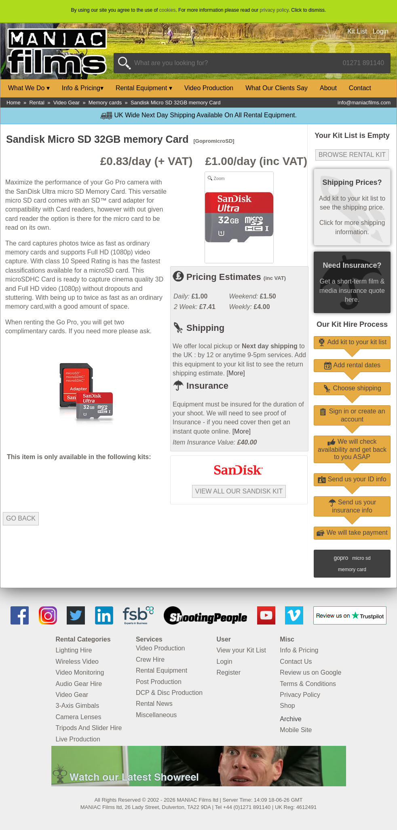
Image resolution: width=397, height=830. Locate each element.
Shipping (198, 328)
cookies (167, 10)
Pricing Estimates (229, 277)
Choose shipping (352, 388)
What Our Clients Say (276, 88)
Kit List (357, 31)
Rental (36, 103)
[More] (235, 373)
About (328, 88)
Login (381, 31)
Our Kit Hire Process (352, 324)
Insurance (200, 386)
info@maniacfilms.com (364, 103)
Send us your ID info (352, 479)
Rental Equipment (144, 88)
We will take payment (352, 532)
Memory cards (105, 103)
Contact (360, 88)
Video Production (209, 88)
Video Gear (66, 103)
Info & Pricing (82, 88)
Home (13, 103)
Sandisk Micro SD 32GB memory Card (176, 103)
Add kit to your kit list (352, 342)
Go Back (21, 518)
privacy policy (274, 10)
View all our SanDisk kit (239, 491)
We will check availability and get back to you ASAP (352, 449)
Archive (290, 719)
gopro (341, 558)
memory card (352, 569)
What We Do (29, 88)
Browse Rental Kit (352, 154)
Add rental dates (352, 365)
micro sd (361, 558)
